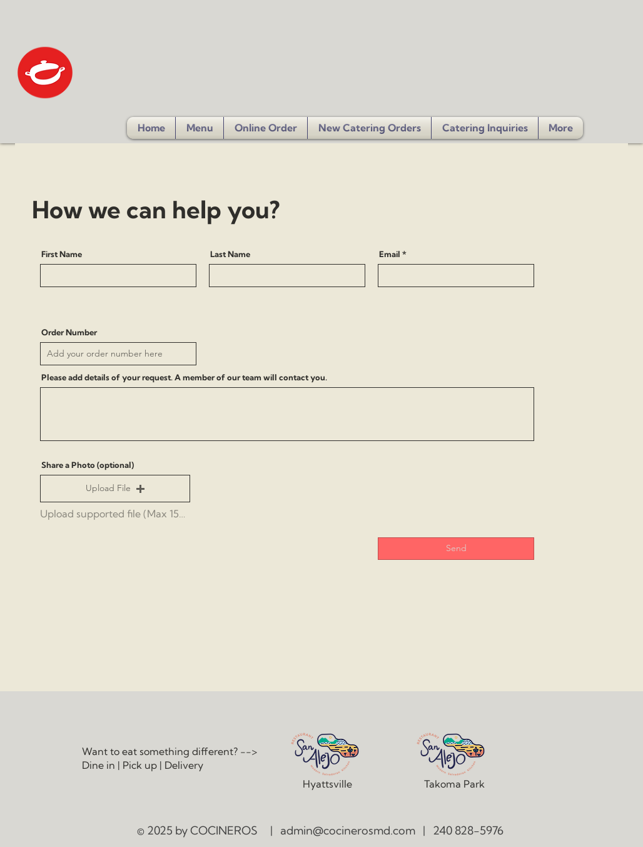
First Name (61, 254)
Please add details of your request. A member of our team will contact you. (184, 377)
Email (389, 254)
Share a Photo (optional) (87, 465)
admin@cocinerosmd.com (347, 830)
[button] (485, 128)
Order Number (69, 332)
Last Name (230, 254)
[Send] (456, 548)
